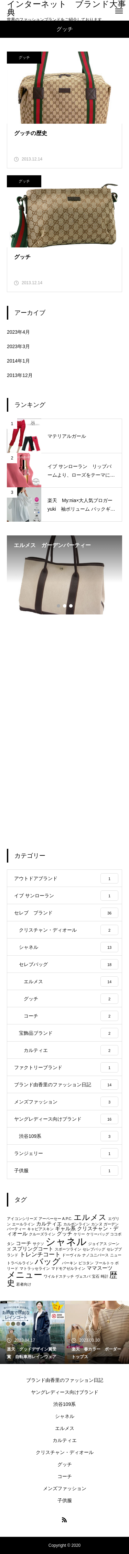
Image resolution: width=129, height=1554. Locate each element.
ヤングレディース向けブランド (64, 1392)
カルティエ (65, 1440)
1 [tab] (59, 606)
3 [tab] (71, 606)
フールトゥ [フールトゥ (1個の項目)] (104, 1263)
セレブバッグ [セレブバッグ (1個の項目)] (94, 1249)
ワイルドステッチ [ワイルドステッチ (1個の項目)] (59, 1276)
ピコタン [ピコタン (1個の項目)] (86, 1263)
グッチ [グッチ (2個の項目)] (64, 1233)
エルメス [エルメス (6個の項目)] (90, 1217)
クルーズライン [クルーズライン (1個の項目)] (42, 1234)
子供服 (64, 1500)
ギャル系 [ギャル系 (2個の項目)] (65, 1228)
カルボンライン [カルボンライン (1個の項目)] (76, 1224)
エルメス (64, 1428)
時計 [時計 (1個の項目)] (104, 1276)
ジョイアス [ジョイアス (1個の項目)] (97, 1244)
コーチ (64, 1476)
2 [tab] (65, 606)
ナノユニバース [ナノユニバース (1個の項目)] (95, 1255)
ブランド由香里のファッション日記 (64, 1380)
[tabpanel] (64, 574)
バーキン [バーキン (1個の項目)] (69, 1263)
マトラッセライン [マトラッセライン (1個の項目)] (35, 1268)
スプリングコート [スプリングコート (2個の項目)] (32, 1249)
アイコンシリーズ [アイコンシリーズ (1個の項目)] (22, 1219)
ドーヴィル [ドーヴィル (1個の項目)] (71, 1255)
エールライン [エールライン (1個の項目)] (23, 1224)
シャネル (64, 1416)
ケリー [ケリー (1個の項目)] (79, 1234)
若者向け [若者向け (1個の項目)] (23, 1284)
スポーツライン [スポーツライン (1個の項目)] (68, 1249)
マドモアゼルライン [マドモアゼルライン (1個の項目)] (68, 1268)
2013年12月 (20, 375)
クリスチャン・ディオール (65, 1452)
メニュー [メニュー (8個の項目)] (24, 1274)
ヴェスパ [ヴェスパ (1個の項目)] (82, 1276)
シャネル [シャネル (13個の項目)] (66, 1241)
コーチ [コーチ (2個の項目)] (23, 1243)
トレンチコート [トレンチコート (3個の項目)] (40, 1254)
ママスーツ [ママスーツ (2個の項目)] (99, 1268)
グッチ (24, 57)
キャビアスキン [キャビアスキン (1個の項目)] (40, 1229)
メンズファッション (64, 1488)
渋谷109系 (64, 1404)
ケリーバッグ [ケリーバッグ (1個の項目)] (97, 1234)
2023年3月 (18, 346)
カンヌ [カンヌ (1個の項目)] (97, 1224)
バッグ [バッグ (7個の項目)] (48, 1261)
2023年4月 (18, 332)
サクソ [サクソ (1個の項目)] (38, 1244)
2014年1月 (18, 361)
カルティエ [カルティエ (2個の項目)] (49, 1223)
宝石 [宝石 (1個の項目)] (95, 1276)
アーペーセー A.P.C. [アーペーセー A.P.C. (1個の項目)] (55, 1219)
